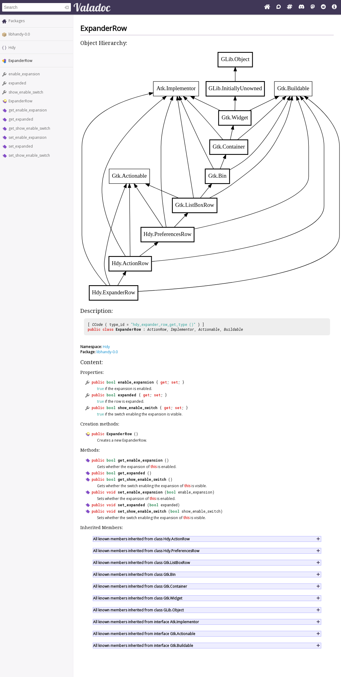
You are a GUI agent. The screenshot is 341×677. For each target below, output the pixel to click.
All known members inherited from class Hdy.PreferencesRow (146, 550)
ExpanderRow (20, 101)
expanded (17, 83)
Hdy (12, 47)
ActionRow (156, 329)
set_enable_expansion (28, 137)
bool (111, 382)
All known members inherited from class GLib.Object (138, 610)
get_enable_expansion (28, 110)
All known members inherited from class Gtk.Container (140, 586)
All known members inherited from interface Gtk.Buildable (143, 645)
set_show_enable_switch (29, 155)
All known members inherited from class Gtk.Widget (137, 598)
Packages (17, 20)
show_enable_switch (26, 92)
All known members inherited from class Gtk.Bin (134, 574)
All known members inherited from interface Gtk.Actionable (144, 633)
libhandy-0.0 (19, 34)
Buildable (233, 329)
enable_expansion (24, 74)
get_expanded (21, 119)
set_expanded (21, 146)
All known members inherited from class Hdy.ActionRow (141, 539)
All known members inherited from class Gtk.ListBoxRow (141, 562)
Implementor (182, 329)
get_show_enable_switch (29, 128)
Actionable (209, 329)
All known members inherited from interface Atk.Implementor (146, 621)
